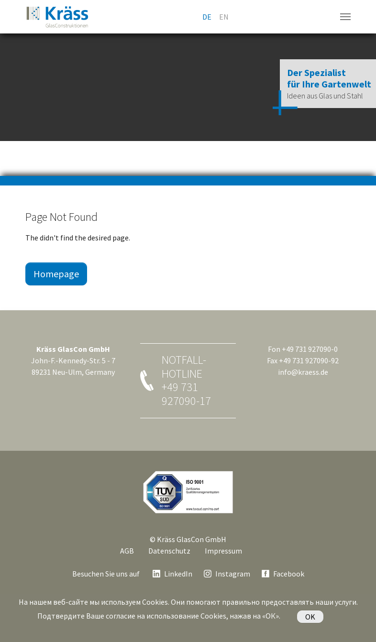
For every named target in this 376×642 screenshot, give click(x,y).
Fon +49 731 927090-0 (303, 349)
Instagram (232, 573)
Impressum (223, 550)
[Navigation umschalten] (345, 17)
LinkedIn (178, 573)
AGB (127, 550)
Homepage (56, 274)
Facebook (288, 573)
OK (310, 616)
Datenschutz (169, 550)
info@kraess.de (303, 372)
